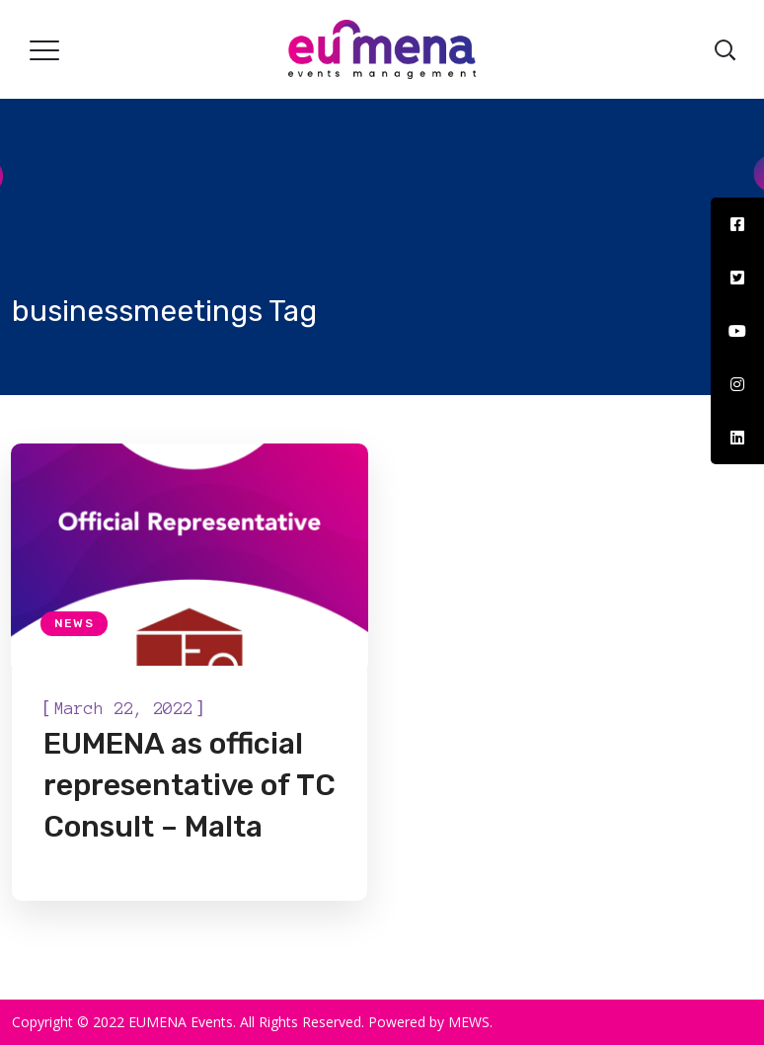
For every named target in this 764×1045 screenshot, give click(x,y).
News (74, 623)
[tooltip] (737, 224)
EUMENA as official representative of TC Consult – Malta (189, 785)
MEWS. (470, 1021)
